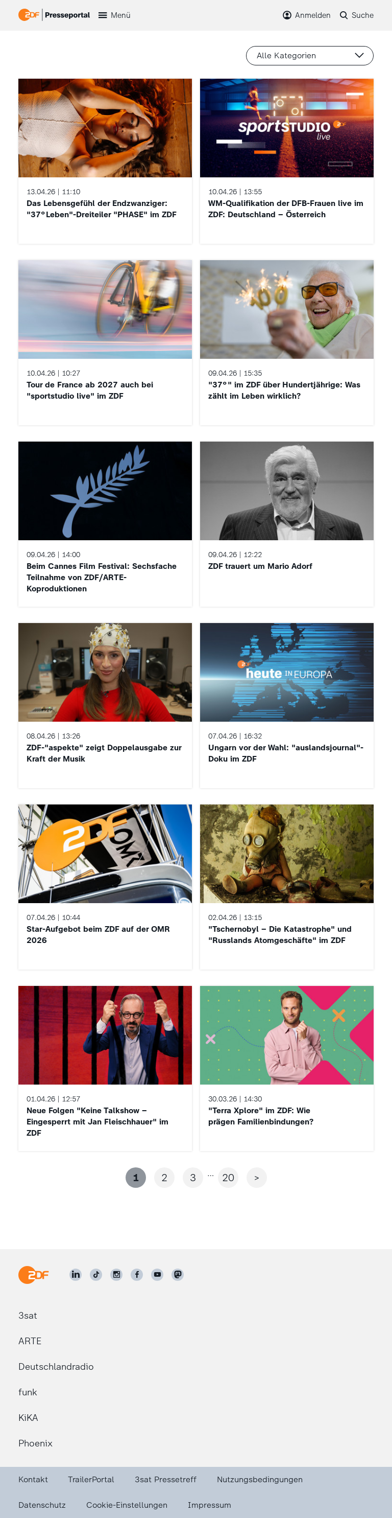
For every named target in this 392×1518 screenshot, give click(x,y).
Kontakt (33, 1479)
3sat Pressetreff (166, 1479)
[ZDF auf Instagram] (116, 1275)
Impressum (209, 1505)
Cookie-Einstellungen (126, 1505)
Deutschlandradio (56, 1366)
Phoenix (35, 1443)
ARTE (29, 1341)
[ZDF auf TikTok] (96, 1275)
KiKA (28, 1417)
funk (27, 1392)
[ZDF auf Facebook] (137, 1275)
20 (228, 1177)
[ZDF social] (178, 1275)
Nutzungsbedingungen (260, 1479)
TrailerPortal (91, 1479)
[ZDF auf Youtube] (157, 1275)
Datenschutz (42, 1505)
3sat (27, 1315)
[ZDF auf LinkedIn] (75, 1275)
